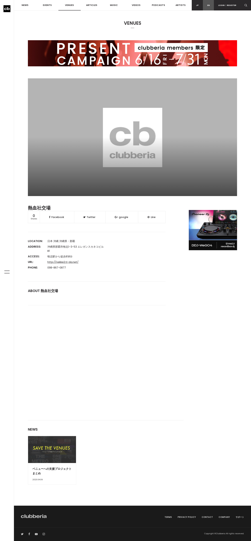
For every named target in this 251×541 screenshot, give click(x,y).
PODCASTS (158, 5)
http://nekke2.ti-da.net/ (62, 262)
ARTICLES (91, 5)
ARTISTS (181, 5)
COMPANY (224, 517)
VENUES (69, 5)
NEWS (25, 5)
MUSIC (114, 5)
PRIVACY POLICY (187, 517)
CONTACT (207, 517)
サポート (240, 517)
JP (197, 5)
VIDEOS (136, 5)
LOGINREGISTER (227, 5)
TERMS (168, 517)
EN (208, 5)
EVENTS (47, 5)
